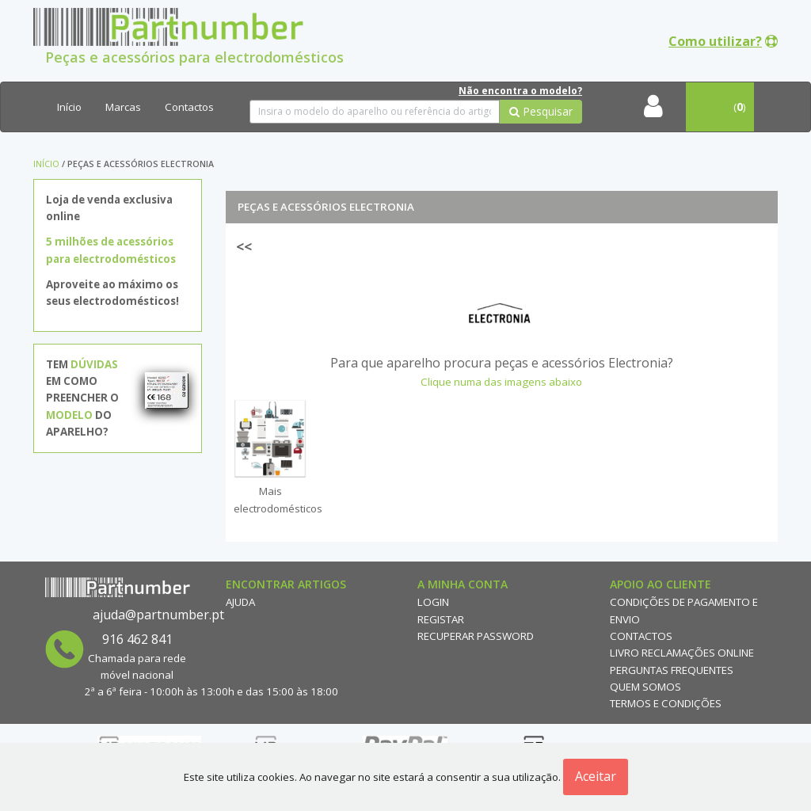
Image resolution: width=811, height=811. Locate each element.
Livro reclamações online (682, 652)
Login (433, 602)
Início (69, 107)
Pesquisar (541, 111)
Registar (440, 619)
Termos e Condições (666, 703)
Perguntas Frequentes (671, 670)
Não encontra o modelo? (520, 90)
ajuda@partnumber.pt (158, 614)
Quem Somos (645, 687)
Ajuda (240, 602)
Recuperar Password (475, 636)
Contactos (189, 107)
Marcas (123, 107)
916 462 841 (137, 639)
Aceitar (595, 776)
